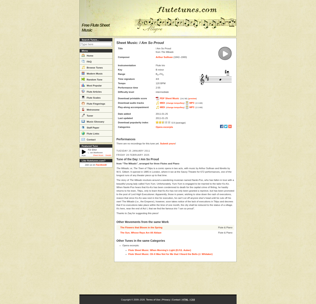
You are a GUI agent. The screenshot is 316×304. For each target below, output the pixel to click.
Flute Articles (91, 91)
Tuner (87, 115)
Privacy (166, 299)
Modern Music (92, 73)
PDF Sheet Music (169, 98)
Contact (88, 139)
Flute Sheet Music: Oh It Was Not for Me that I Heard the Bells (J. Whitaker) (170, 254)
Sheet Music (98, 155)
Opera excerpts (164, 127)
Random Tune (91, 79)
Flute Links (90, 133)
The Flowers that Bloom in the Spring (141, 227)
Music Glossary (92, 121)
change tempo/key (175, 103)
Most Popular (91, 85)
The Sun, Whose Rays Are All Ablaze (140, 232)
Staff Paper (90, 127)
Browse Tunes (92, 67)
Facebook (101, 165)
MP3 (191, 103)
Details (108, 155)
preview (192, 98)
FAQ (86, 61)
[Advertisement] (96, 231)
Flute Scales (91, 97)
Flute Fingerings (93, 103)
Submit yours (167, 143)
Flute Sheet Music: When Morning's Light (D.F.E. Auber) (159, 250)
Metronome (90, 109)
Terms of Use (153, 299)
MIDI (162, 103)
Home (87, 55)
